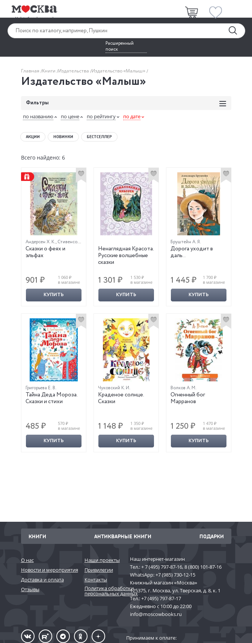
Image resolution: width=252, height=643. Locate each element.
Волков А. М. (183, 388)
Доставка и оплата (42, 579)
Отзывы (30, 589)
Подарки (211, 536)
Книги (49, 71)
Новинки (63, 136)
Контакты (96, 579)
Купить (54, 294)
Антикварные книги (122, 536)
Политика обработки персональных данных (103, 591)
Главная (31, 71)
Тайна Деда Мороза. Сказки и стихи (51, 398)
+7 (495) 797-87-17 (161, 598)
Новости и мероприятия (49, 569)
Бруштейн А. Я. (186, 242)
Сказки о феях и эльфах (45, 252)
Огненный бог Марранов (188, 398)
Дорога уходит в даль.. (192, 252)
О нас (27, 560)
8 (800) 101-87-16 (203, 566)
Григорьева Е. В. (41, 388)
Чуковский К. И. (114, 388)
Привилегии (99, 569)
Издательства (74, 71)
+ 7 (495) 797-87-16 (161, 566)
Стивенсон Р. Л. (73, 242)
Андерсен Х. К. (41, 242)
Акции (33, 136)
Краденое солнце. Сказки (121, 398)
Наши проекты (102, 560)
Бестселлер (99, 136)
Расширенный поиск (120, 47)
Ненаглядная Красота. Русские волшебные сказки (126, 256)
